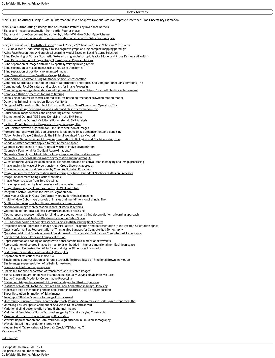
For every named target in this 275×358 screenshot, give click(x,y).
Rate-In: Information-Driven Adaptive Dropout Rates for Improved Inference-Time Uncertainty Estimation (111, 20)
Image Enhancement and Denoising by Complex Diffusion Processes (47, 169)
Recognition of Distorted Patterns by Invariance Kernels (73, 27)
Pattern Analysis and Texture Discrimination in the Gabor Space (44, 218)
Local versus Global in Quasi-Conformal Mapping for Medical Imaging (48, 196)
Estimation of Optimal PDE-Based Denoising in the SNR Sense (43, 116)
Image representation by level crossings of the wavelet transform (45, 184)
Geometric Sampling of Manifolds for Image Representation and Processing (52, 154)
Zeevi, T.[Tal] (9, 20)
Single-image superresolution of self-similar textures (37, 263)
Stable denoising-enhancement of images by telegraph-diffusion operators (51, 282)
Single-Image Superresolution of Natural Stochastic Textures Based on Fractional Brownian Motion (67, 260)
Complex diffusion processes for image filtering (34, 94)
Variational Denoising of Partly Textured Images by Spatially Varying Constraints (55, 312)
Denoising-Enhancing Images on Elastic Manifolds (35, 101)
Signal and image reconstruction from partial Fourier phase (42, 30)
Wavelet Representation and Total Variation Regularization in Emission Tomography (57, 320)
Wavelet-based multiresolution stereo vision (32, 324)
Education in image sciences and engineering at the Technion (43, 113)
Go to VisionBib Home (16, 3)
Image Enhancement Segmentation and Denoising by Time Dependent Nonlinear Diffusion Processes (68, 173)
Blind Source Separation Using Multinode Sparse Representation (45, 79)
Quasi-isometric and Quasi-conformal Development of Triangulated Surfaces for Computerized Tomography (73, 233)
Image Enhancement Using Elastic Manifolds (32, 177)
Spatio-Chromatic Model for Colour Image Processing (38, 278)
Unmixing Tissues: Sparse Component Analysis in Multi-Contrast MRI (48, 305)
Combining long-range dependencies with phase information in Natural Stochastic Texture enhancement (71, 90)
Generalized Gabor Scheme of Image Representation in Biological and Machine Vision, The (62, 139)
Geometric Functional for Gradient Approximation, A (37, 150)
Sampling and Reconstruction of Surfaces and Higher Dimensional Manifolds (53, 248)
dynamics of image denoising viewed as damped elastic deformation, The (51, 109)
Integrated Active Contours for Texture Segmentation (38, 192)
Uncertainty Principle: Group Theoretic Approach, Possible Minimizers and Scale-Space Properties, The (70, 301)
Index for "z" (9, 338)
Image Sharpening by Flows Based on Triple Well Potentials (41, 188)
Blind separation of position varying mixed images (36, 71)
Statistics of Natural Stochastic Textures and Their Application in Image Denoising (56, 286)
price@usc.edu (16, 351)
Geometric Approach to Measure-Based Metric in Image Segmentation (49, 147)
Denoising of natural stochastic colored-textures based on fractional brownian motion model (63, 98)
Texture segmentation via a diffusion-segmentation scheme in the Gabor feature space (59, 38)
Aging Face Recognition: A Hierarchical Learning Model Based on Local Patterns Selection (61, 52)
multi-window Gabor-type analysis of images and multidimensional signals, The (55, 199)
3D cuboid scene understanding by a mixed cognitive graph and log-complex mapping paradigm (65, 49)
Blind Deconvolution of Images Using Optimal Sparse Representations (48, 60)
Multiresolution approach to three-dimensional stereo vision (43, 203)
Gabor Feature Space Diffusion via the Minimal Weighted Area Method (49, 135)
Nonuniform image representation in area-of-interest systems (43, 207)
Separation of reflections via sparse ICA (29, 256)
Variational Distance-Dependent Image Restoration (36, 316)
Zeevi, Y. (7, 27)
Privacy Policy (39, 3)
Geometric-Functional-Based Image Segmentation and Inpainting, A (47, 158)
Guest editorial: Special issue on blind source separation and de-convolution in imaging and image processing (74, 162)
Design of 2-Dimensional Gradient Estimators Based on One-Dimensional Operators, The (60, 105)
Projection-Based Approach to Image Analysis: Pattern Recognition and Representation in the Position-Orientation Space (81, 226)
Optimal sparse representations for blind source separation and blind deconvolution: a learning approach (71, 214)
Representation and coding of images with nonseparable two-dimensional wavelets (57, 241)
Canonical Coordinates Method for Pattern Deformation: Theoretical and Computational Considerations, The (73, 83)
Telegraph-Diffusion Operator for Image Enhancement (38, 297)
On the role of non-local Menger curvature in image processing (44, 211)
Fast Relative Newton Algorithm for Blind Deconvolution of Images (46, 128)
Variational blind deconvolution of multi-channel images (40, 308)
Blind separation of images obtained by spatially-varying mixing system (49, 64)
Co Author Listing (29, 20)
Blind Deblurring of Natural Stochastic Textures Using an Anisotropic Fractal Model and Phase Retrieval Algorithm (76, 56)
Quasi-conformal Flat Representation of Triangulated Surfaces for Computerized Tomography (63, 229)
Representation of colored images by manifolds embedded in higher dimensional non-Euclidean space (69, 244)
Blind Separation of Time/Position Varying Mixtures (37, 75)
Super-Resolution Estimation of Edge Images (32, 293)
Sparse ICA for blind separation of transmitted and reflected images (47, 271)
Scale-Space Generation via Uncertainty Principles (36, 252)
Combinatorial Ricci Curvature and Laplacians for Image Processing (46, 86)
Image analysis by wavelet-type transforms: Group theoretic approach (49, 165)
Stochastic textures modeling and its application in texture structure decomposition (57, 290)
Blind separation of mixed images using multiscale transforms (43, 68)
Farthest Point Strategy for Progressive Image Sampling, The (42, 124)
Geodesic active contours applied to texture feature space (41, 143)
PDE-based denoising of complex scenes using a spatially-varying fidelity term (53, 222)
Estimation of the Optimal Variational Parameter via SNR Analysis (45, 120)
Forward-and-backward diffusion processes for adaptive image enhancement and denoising (62, 132)
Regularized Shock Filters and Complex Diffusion (35, 237)
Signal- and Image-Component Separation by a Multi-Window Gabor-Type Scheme (57, 34)
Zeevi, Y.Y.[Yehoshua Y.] (16, 45)
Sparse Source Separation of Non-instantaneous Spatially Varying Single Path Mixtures (59, 275)
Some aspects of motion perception (27, 267)
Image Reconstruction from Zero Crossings (31, 180)
